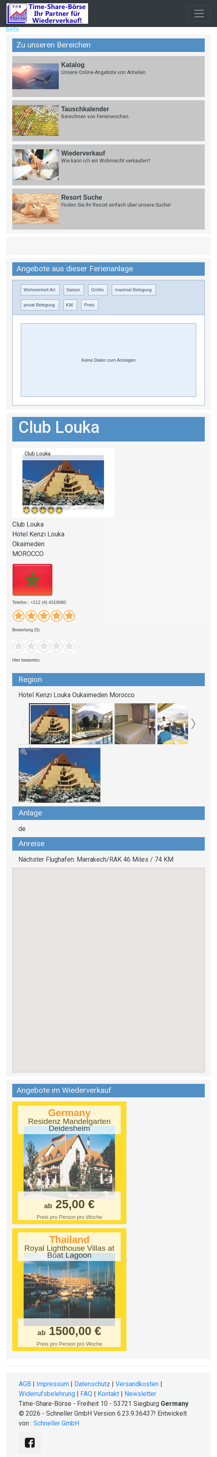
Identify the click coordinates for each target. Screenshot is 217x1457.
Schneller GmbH (56, 1423)
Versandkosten (137, 1384)
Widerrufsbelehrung (47, 1394)
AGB (25, 1384)
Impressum (52, 1384)
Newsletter (140, 1394)
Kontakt (108, 1394)
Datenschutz (92, 1384)
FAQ (86, 1394)
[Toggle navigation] (199, 13)
